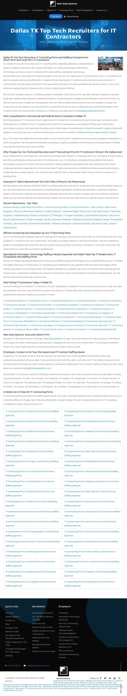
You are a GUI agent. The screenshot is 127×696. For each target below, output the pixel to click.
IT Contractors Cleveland (65, 305)
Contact (7, 356)
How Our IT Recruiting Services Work (68, 625)
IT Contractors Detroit (44, 309)
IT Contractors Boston (85, 300)
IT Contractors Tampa (74, 329)
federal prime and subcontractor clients (97, 132)
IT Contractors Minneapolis (36, 317)
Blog (7, 624)
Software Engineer (82, 223)
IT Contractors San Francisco (69, 325)
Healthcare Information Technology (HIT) (69, 638)
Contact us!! (8, 688)
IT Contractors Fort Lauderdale (72, 309)
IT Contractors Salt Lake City (98, 321)
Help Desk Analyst (100, 211)
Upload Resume (71, 16)
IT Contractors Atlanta (14, 300)
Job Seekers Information (42, 613)
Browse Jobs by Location (42, 627)
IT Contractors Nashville (62, 317)
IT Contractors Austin (37, 300)
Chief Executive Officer (32, 207)
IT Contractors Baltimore (61, 300)
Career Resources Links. (13, 690)
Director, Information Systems (28, 211)
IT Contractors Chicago (14, 305)
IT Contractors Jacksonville (42, 313)
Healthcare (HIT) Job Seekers (40, 639)
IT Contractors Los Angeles (97, 313)
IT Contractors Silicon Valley (25, 329)
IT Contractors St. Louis (51, 329)
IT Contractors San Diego (41, 325)
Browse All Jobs (12, 631)
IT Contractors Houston (99, 309)
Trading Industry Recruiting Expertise (67, 631)
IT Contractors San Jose (95, 325)
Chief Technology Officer (57, 207)
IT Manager (56, 215)
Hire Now (56, 16)
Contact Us (102, 10)
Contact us (41, 111)
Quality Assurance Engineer (58, 219)
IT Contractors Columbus (91, 305)
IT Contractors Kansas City (69, 313)
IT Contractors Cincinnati (40, 305)
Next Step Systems (68, 63)
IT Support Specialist (73, 215)
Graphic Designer (52, 211)
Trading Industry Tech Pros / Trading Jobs (43, 632)
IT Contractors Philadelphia (22, 321)
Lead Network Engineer (96, 215)
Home (42, 42)
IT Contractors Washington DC (102, 329)
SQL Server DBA (99, 223)
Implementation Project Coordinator (31, 215)
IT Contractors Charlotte (109, 300)
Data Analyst (97, 207)
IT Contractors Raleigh (72, 321)
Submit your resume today (43, 651)
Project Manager (35, 219)
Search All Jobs (38, 623)
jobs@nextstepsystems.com (91, 111)
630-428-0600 (14, 665)
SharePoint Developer (39, 223)
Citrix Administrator (79, 207)
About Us (52, 10)
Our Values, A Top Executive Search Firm (14, 636)
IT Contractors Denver (21, 309)
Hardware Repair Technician (76, 211)
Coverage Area (68, 10)
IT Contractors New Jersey (88, 317)
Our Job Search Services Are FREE (42, 618)
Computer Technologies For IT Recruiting (15, 650)
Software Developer (61, 223)
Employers (25, 10)
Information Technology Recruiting (69, 618)
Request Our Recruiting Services (69, 656)
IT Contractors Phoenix (48, 321)
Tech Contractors (86, 10)
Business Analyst (11, 207)
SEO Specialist (21, 223)
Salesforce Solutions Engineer (87, 219)
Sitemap (9, 656)
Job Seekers (39, 10)
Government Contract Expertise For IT (68, 645)
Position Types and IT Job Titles (16, 643)
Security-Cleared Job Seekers (41, 646)
